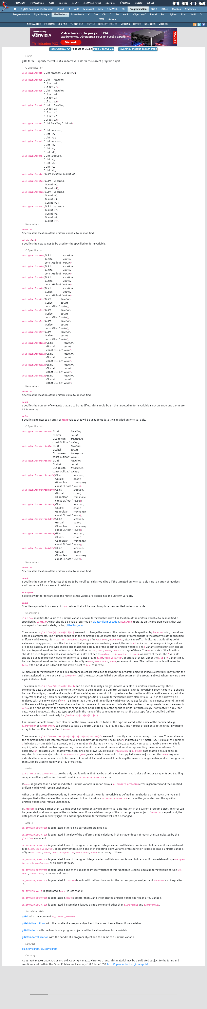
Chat (75, 3)
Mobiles (176, 9)
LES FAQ (62, 24)
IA (69, 9)
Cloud (60, 9)
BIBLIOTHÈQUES (107, 24)
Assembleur (77, 14)
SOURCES (149, 24)
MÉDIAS (125, 24)
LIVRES (137, 24)
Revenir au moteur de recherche (138, 49)
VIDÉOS (163, 24)
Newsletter (92, 3)
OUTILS (91, 24)
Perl (163, 14)
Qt (201, 14)
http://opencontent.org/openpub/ (127, 964)
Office (164, 9)
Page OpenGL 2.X (103, 49)
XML (101, 19)
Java (100, 9)
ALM (76, 9)
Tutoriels (37, 3)
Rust (183, 14)
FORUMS (49, 24)
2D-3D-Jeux (60, 14)
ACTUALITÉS (34, 24)
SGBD (154, 9)
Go (117, 14)
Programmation (138, 9)
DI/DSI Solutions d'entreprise (37, 9)
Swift (193, 14)
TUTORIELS (76, 24)
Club (150, 3)
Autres (112, 19)
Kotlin (126, 14)
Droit (138, 3)
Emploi (110, 3)
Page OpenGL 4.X (60, 49)
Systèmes (190, 9)
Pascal (153, 14)
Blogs (62, 3)
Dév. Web (112, 9)
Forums (19, 3)
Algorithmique (42, 14)
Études (124, 3)
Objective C (139, 14)
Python (173, 14)
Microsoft (88, 9)
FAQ (51, 3)
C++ (96, 14)
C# (104, 14)
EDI (123, 9)
